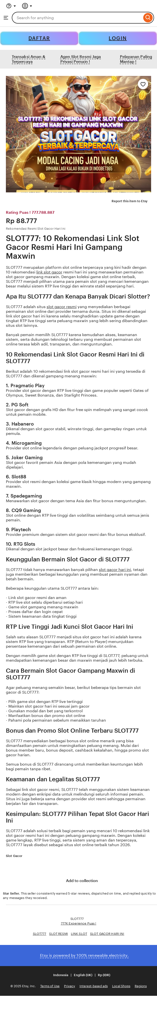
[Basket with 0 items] (41, 6)
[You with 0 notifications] (27, 6)
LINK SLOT (79, 934)
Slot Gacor (14, 856)
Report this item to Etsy (126, 201)
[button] (78, 975)
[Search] (148, 18)
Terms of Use (50, 986)
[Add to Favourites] (143, 84)
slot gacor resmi (62, 306)
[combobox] (77, 18)
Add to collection (78, 881)
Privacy (69, 986)
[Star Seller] (25, 856)
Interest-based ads (93, 986)
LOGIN (118, 38)
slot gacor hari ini (115, 569)
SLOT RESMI (58, 934)
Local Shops (121, 986)
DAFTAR (39, 38)
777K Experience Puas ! (78, 923)
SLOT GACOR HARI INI (107, 934)
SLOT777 (39, 934)
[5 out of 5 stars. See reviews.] (37, 856)
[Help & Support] (11, 6)
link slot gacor (49, 272)
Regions (141, 986)
